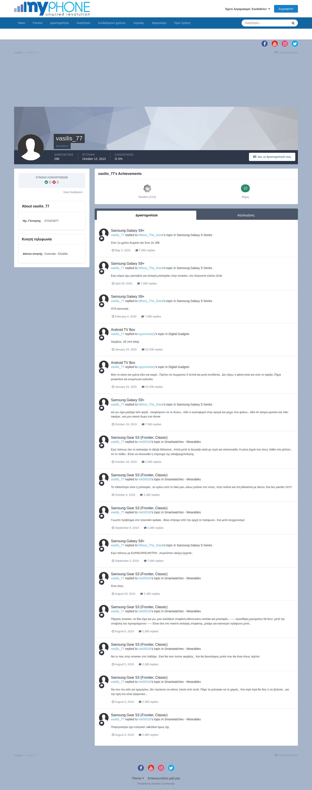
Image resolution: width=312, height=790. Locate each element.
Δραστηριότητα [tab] (147, 215)
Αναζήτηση (83, 23)
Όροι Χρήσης (182, 23)
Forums (37, 23)
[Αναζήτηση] (265, 23)
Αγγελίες (138, 23)
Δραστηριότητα (59, 23)
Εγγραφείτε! (286, 8)
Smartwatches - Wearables (182, 441)
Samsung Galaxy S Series (194, 235)
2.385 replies (151, 461)
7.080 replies (145, 250)
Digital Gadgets (179, 334)
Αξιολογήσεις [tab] (246, 215)
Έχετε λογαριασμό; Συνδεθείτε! (247, 9)
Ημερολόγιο (159, 23)
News (21, 23)
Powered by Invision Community (155, 783)
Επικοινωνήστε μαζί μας (164, 778)
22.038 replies (152, 349)
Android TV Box (123, 330)
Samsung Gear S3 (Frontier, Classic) (139, 437)
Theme (138, 778)
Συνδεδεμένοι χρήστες (112, 23)
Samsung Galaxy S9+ (128, 230)
